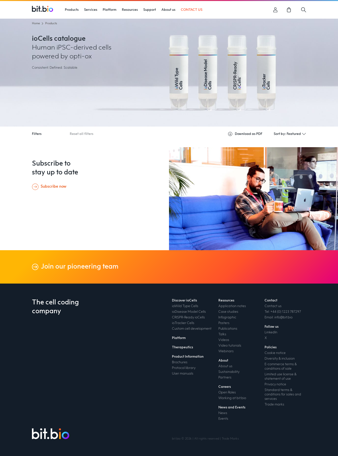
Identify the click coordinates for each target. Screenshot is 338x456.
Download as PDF (245, 134)
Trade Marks (230, 438)
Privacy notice (275, 384)
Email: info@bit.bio (279, 317)
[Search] (303, 9)
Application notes (232, 306)
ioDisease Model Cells (189, 311)
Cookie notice (275, 353)
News (222, 413)
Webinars (226, 351)
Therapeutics (182, 347)
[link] (289, 10)
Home (36, 23)
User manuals (182, 373)
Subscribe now (53, 187)
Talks (222, 334)
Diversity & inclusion (280, 358)
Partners (224, 377)
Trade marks (274, 404)
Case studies (228, 311)
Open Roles (227, 392)
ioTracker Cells (183, 323)
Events (223, 418)
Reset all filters (81, 134)
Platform (109, 10)
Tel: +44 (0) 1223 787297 (283, 311)
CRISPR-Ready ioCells (188, 317)
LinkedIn (271, 332)
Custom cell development (191, 328)
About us (225, 366)
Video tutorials (229, 345)
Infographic (227, 317)
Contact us (273, 306)
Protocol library (184, 368)
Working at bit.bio (232, 398)
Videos (223, 340)
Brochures (179, 362)
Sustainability (228, 372)
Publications (227, 328)
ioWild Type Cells (185, 306)
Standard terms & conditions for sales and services (283, 394)
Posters (223, 323)
